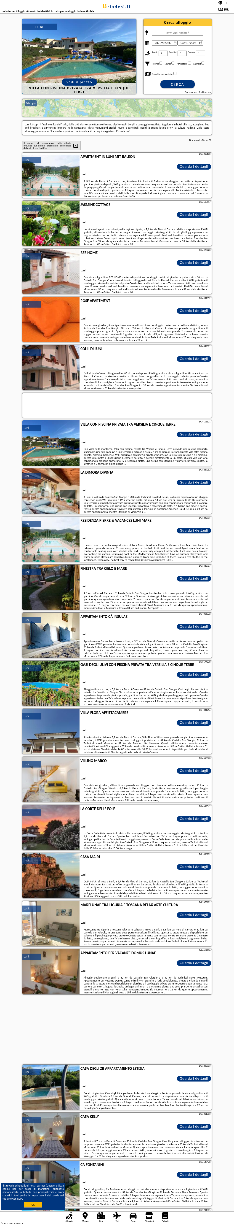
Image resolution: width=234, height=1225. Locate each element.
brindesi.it (117, 6)
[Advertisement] (117, 1030)
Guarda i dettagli (194, 166)
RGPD (20, 1198)
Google (51, 1185)
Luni (26, 160)
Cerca (177, 84)
